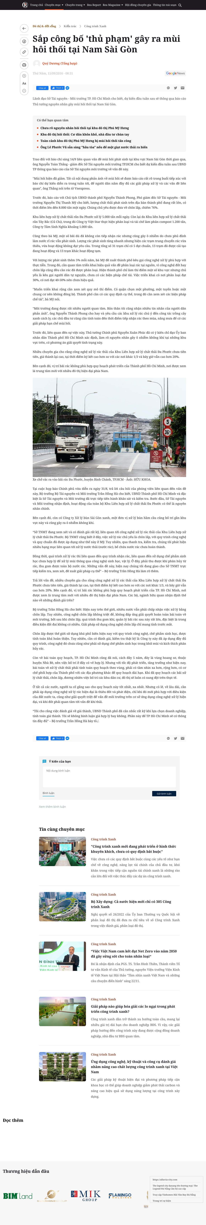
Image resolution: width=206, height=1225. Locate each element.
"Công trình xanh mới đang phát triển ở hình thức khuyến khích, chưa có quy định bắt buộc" (133, 849)
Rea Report (94, 5)
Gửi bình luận (164, 793)
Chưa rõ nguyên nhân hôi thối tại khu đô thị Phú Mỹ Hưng (84, 128)
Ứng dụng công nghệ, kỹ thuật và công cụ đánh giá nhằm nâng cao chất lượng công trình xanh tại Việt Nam (134, 1066)
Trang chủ (36, 5)
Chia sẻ (42, 88)
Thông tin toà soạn (165, 5)
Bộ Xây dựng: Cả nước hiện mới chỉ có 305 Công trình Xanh (131, 904)
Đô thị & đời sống (44, 26)
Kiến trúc (70, 26)
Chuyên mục (54, 5)
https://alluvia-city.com (165, 1179)
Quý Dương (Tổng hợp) (59, 63)
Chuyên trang (75, 5)
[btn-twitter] (175, 88)
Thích (57, 87)
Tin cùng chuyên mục (62, 829)
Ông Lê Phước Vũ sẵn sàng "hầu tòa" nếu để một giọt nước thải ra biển (93, 147)
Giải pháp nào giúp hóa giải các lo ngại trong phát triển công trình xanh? (133, 1009)
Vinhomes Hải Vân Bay (174, 1194)
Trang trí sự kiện (162, 1200)
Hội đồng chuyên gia (138, 5)
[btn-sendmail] (182, 88)
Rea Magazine (113, 5)
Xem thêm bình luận (52, 806)
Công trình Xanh (95, 26)
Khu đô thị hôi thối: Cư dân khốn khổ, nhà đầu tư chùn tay (84, 134)
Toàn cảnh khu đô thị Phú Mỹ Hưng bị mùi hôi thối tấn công (85, 141)
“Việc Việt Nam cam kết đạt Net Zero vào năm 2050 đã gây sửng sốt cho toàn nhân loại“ (134, 954)
